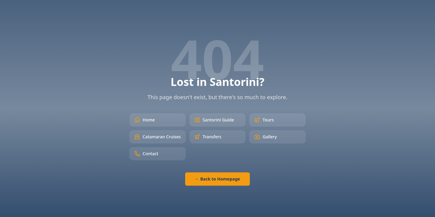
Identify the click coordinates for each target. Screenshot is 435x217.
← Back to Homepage (217, 179)
